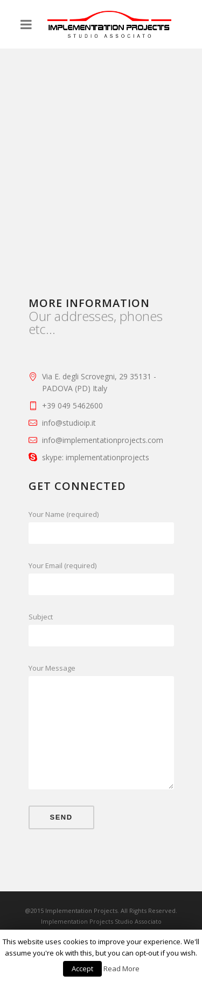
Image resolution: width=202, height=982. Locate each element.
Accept (82, 968)
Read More (121, 968)
